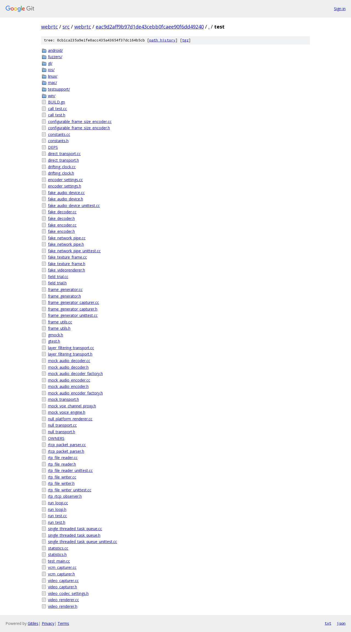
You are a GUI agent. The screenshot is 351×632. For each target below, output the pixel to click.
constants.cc (59, 134)
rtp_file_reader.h (62, 464)
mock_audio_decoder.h (68, 367)
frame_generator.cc (65, 289)
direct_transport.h (63, 160)
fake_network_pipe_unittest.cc (74, 250)
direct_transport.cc (64, 153)
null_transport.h (61, 431)
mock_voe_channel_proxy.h (72, 406)
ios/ (51, 69)
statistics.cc (58, 548)
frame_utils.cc (60, 322)
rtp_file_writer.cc (62, 477)
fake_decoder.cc (62, 211)
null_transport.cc (62, 425)
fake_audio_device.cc (66, 192)
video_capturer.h (62, 586)
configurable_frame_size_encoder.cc (80, 121)
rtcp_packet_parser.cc (67, 444)
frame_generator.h (64, 296)
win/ (51, 95)
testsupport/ (59, 89)
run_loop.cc (58, 502)
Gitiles (33, 623)
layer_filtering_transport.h (70, 354)
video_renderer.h (62, 606)
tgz (185, 40)
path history (162, 40)
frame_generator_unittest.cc (73, 315)
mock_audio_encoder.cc (69, 380)
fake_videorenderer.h (66, 270)
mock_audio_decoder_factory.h (75, 373)
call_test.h (56, 115)
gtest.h (54, 341)
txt (328, 623)
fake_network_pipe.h (66, 244)
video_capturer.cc (63, 580)
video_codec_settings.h (68, 593)
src (66, 26)
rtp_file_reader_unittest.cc (70, 470)
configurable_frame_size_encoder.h (79, 127)
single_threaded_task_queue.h (74, 535)
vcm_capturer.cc (62, 567)
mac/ (52, 82)
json (341, 623)
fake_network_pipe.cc (67, 238)
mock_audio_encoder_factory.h (75, 393)
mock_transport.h (63, 399)
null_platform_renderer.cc (70, 418)
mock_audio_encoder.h (68, 386)
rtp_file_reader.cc (63, 457)
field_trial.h (57, 283)
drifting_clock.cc (62, 166)
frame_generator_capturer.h (72, 309)
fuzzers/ (55, 56)
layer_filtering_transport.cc (71, 347)
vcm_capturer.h (61, 574)
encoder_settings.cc (65, 179)
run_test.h (56, 522)
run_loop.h (57, 509)
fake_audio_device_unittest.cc (74, 205)
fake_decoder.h (61, 218)
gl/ (50, 63)
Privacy (48, 623)
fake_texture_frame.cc (67, 257)
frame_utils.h (59, 328)
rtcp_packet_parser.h (66, 451)
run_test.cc (57, 515)
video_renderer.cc (63, 599)
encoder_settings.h (64, 186)
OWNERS (56, 438)
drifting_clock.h (61, 173)
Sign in (340, 8)
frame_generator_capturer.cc (73, 302)
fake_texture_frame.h (66, 263)
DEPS (53, 147)
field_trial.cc (58, 276)
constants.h (58, 140)
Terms (63, 623)
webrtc (49, 26)
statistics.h (57, 554)
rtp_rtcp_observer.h (65, 496)
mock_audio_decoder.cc (69, 360)
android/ (55, 50)
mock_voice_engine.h (66, 412)
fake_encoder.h (61, 231)
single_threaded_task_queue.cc (75, 528)
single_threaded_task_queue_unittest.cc (82, 541)
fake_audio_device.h (65, 199)
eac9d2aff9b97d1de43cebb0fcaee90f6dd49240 (150, 26)
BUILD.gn (56, 102)
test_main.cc (59, 561)
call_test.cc (57, 108)
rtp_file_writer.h (61, 483)
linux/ (52, 76)
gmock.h (55, 334)
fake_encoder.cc (62, 225)
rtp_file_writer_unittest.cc (69, 490)
